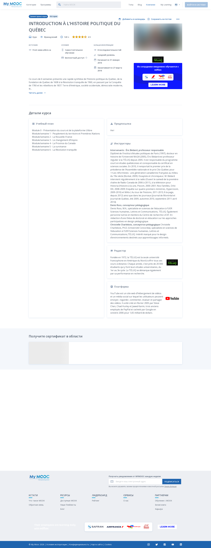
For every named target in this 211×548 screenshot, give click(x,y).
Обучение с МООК (163, 500)
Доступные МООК (68, 500)
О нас (126, 500)
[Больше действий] (178, 19)
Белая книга (160, 505)
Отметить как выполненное (105, 448)
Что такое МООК (37, 500)
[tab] (31, 4)
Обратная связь (36, 505)
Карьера (159, 509)
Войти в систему (196, 5)
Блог (62, 509)
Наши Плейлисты (68, 505)
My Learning (166, 4)
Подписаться (171, 481)
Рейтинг (95, 500)
